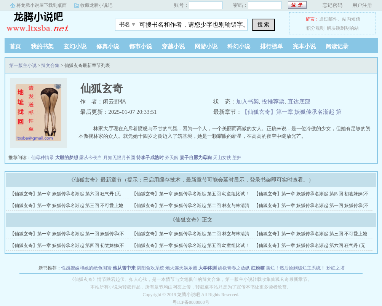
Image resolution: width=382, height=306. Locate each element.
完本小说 (304, 46)
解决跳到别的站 (343, 28)
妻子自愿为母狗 (196, 157)
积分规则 (315, 28)
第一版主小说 (52, 22)
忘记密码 (332, 5)
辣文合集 (50, 65)
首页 (15, 46)
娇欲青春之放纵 (234, 268)
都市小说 (140, 46)
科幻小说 (238, 46)
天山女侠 (222, 157)
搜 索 (263, 24)
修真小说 (107, 46)
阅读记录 (337, 46)
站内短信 (351, 19)
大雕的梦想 (66, 157)
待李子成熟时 (150, 157)
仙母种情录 (42, 157)
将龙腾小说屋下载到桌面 (41, 5)
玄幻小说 (75, 46)
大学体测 (207, 268)
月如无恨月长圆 (119, 157)
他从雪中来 (124, 268)
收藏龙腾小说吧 (96, 5)
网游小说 (206, 46)
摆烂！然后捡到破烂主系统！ (295, 268)
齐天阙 (172, 157)
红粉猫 (258, 268)
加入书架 (247, 102)
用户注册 (362, 5)
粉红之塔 (335, 268)
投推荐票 (273, 102)
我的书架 (42, 46)
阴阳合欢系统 (150, 268)
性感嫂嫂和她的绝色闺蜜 (86, 268)
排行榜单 (271, 46)
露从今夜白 (90, 157)
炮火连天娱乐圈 (181, 268)
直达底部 (299, 102)
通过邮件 (328, 19)
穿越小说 (173, 46)
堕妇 (236, 157)
